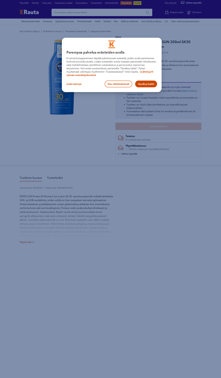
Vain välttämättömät (118, 84)
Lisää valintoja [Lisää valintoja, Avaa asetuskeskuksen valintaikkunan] (73, 84)
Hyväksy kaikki (146, 84)
